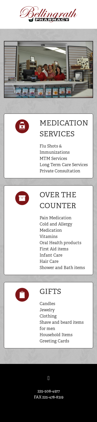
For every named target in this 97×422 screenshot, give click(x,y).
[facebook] (48, 378)
